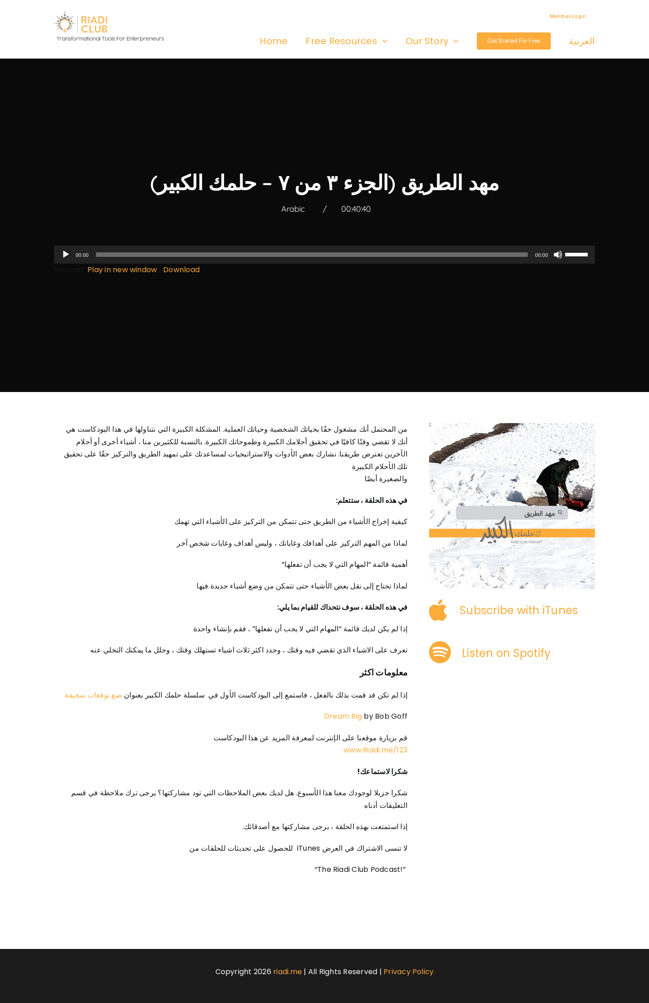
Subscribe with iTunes (519, 610)
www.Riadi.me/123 (375, 750)
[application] (324, 255)
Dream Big (343, 716)
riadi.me (287, 972)
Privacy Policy (409, 972)
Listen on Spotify (506, 653)
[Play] (65, 254)
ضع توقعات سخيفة (93, 695)
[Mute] (557, 254)
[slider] (312, 254)
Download (181, 269)
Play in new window (122, 269)
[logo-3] (113, 14)
